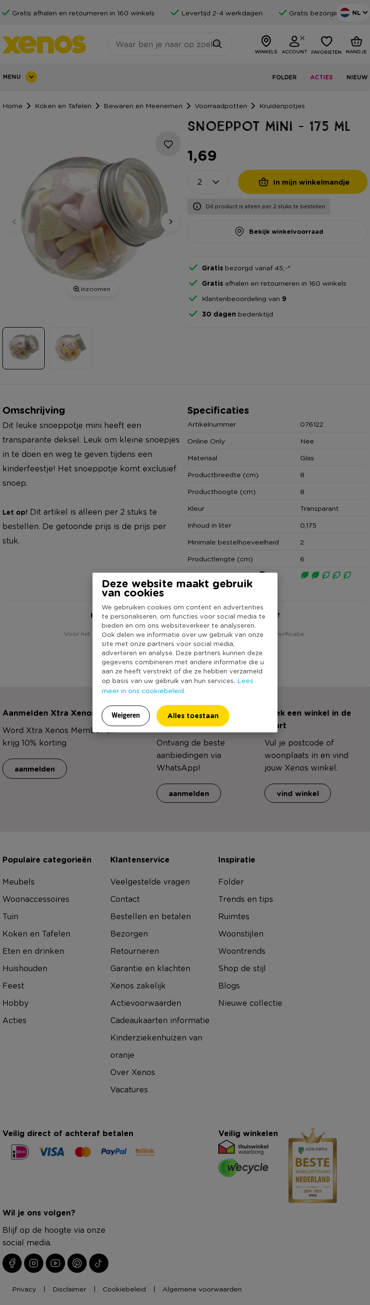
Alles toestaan (193, 715)
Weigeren (126, 715)
